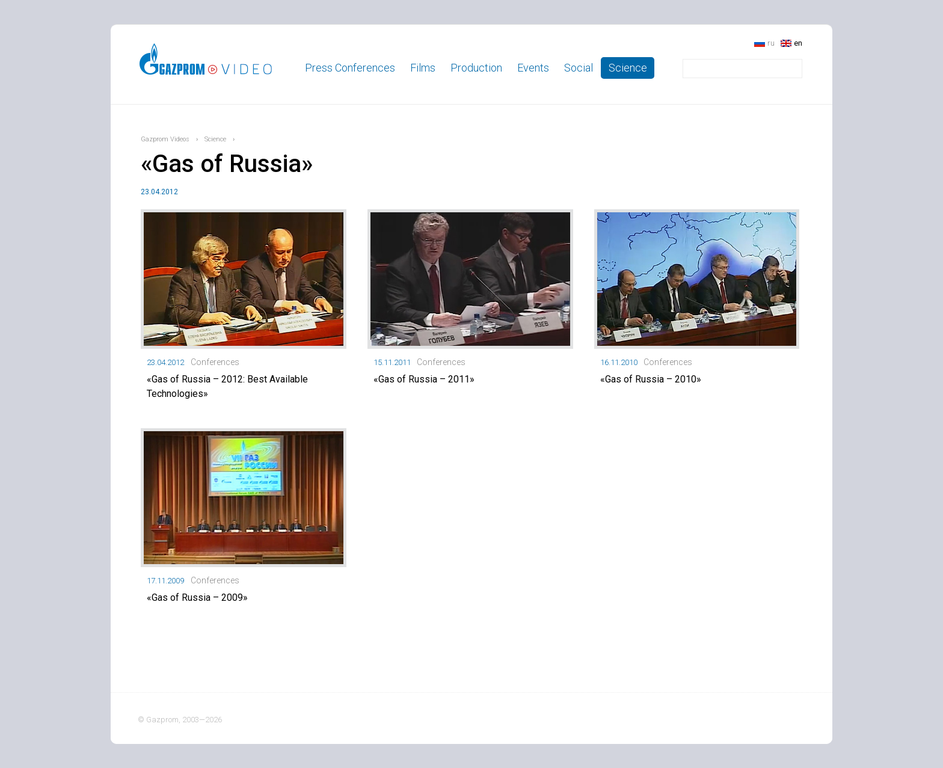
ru (771, 43)
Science (628, 67)
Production (476, 67)
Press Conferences (350, 67)
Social (578, 67)
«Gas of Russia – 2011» (424, 379)
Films (422, 67)
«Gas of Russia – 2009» (197, 597)
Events (533, 67)
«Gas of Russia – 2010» (650, 379)
